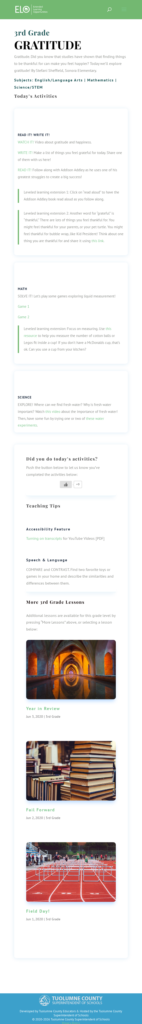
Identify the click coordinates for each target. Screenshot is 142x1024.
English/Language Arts (59, 80)
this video (52, 411)
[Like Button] (66, 484)
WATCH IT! (26, 142)
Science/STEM (28, 87)
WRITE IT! (25, 152)
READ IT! (24, 170)
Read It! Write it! (34, 135)
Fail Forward (40, 810)
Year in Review (43, 708)
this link (98, 241)
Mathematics (100, 80)
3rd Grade (32, 32)
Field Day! (38, 911)
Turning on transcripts (44, 538)
